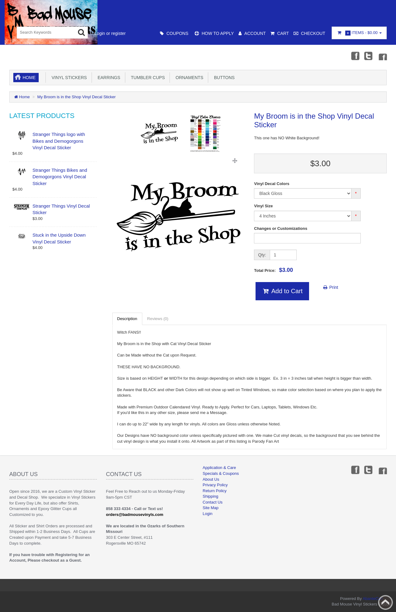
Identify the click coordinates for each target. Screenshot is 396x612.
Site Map (210, 507)
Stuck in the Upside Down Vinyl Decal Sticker (59, 238)
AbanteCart (373, 598)
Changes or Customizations (280, 228)
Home (29, 77)
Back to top (385, 602)
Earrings (107, 77)
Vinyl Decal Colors (271, 183)
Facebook (354, 55)
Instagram (382, 55)
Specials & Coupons (221, 473)
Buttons (223, 77)
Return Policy (214, 490)
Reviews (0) (158, 318)
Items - (359, 33)
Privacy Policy (215, 485)
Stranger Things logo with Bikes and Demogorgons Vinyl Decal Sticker (58, 141)
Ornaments (188, 77)
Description (127, 318)
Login (208, 513)
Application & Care (219, 467)
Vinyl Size (263, 206)
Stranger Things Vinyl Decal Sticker (61, 209)
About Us (211, 479)
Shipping (210, 496)
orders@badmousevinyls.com (134, 514)
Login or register (110, 33)
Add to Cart (282, 291)
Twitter (368, 55)
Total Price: (273, 270)
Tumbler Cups (147, 77)
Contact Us (212, 502)
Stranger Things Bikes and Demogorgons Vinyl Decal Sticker (59, 176)
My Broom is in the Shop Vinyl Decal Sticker (76, 97)
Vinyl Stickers (68, 77)
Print (330, 287)
